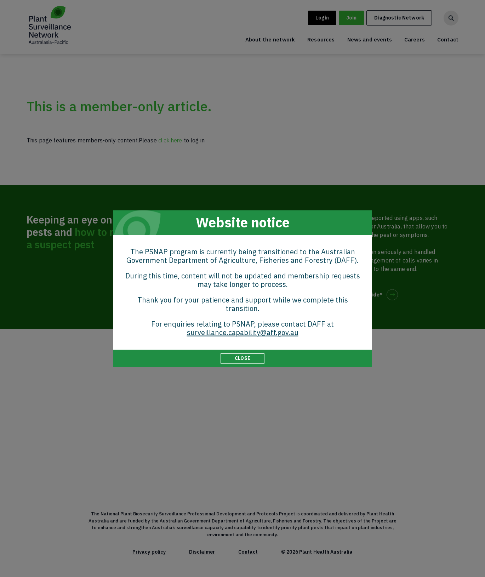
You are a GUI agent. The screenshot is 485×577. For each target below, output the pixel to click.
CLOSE (242, 358)
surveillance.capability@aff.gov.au (242, 332)
